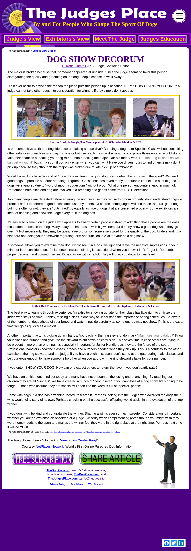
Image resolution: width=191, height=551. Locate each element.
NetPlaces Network (50, 446)
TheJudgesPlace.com (63, 478)
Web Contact (95, 484)
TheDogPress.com (86, 474)
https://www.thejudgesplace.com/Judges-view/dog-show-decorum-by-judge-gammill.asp (85, 432)
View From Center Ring (78, 440)
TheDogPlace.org (58, 470)
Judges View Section (44, 50)
